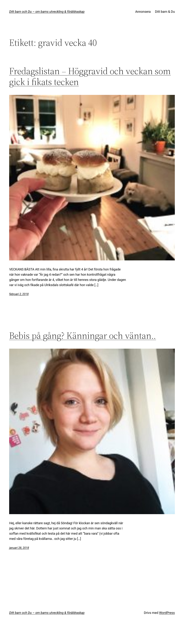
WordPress (167, 613)
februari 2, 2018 (19, 294)
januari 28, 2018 (19, 548)
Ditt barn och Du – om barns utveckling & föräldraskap (46, 11)
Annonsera (143, 11)
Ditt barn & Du (165, 11)
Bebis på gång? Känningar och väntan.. (82, 335)
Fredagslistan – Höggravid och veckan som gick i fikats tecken (90, 76)
